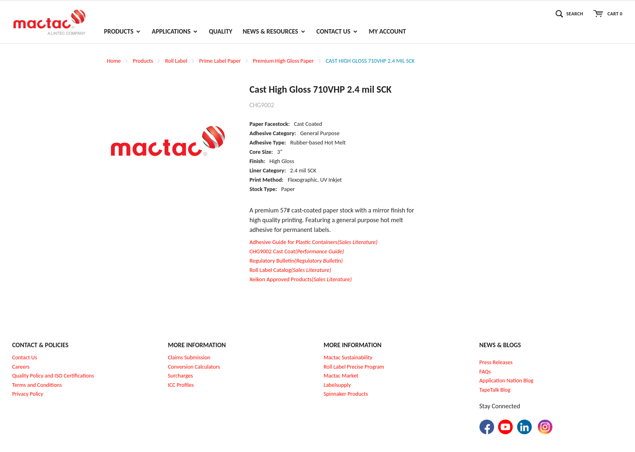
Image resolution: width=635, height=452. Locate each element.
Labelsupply (337, 385)
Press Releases (496, 362)
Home (114, 60)
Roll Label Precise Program (354, 366)
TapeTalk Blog (495, 389)
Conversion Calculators (194, 366)
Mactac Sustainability (348, 357)
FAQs (485, 371)
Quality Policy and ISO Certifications (53, 375)
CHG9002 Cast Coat (296, 251)
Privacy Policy (27, 393)
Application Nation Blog (506, 380)
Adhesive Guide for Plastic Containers (313, 242)
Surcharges (180, 375)
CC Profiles (181, 385)
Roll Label (176, 60)
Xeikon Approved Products (300, 279)
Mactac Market (341, 375)
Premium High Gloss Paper (283, 60)
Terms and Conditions (37, 385)
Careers (21, 366)
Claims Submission (189, 357)
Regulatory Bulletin (296, 260)
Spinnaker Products (346, 393)
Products (143, 60)
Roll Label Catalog (290, 270)
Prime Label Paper (220, 60)
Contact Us (24, 357)
